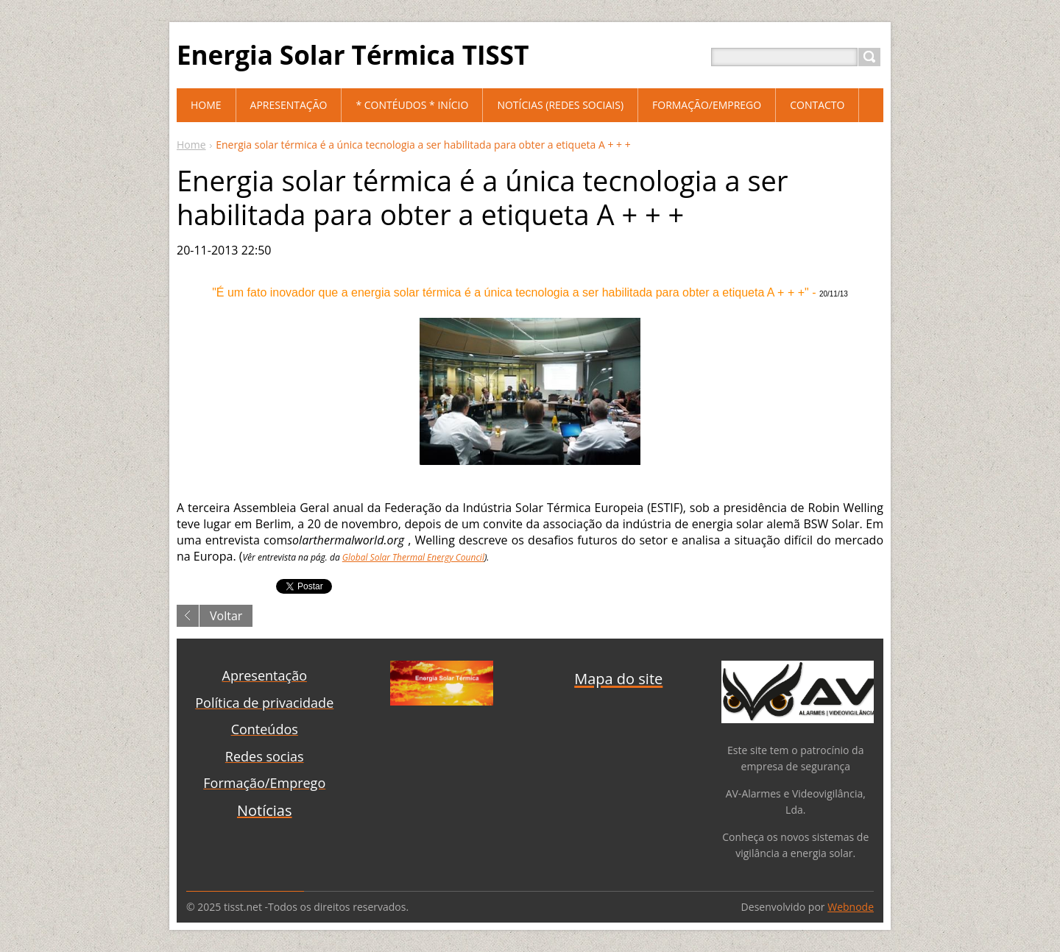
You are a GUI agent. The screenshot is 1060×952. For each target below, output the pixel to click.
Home (191, 145)
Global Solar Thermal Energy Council (413, 557)
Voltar (226, 616)
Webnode (850, 907)
